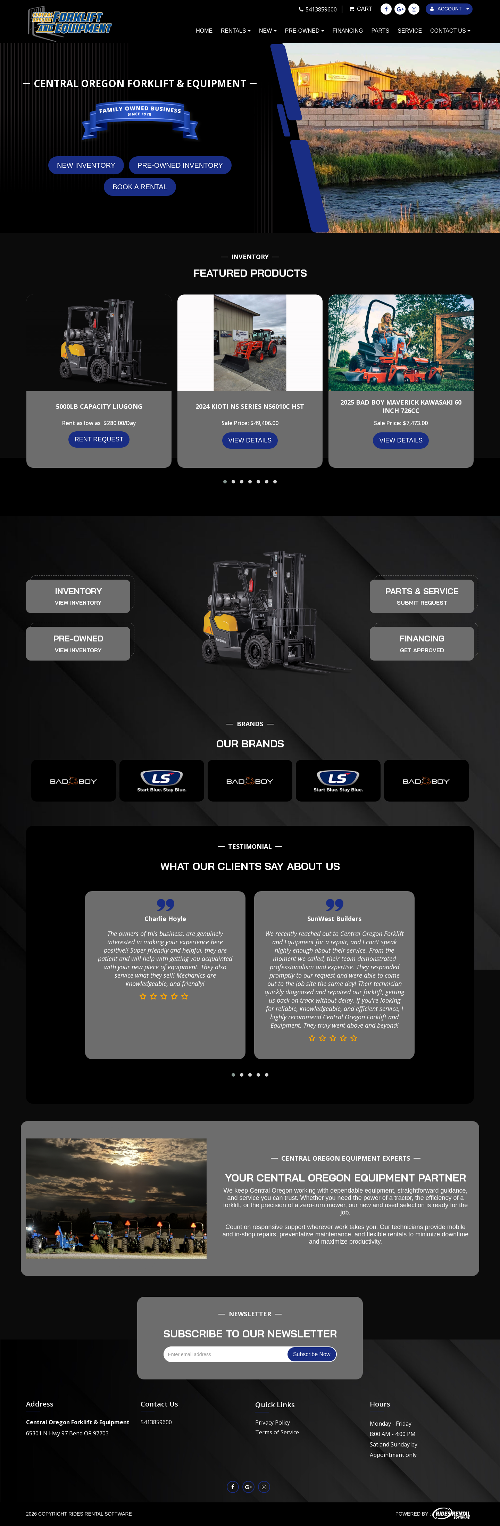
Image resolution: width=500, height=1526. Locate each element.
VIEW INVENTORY (78, 602)
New (268, 31)
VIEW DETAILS (250, 440)
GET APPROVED (422, 650)
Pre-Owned (304, 31)
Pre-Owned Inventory (180, 165)
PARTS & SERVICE (422, 591)
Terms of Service (277, 1432)
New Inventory (86, 165)
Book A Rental (139, 187)
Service (410, 31)
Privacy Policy (272, 1422)
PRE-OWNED (78, 638)
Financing (348, 31)
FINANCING (422, 638)
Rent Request (99, 439)
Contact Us (450, 31)
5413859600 (156, 1422)
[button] (225, 481)
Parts (380, 31)
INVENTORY (78, 591)
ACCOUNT (449, 8)
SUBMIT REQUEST (422, 602)
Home (204, 31)
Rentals (236, 31)
